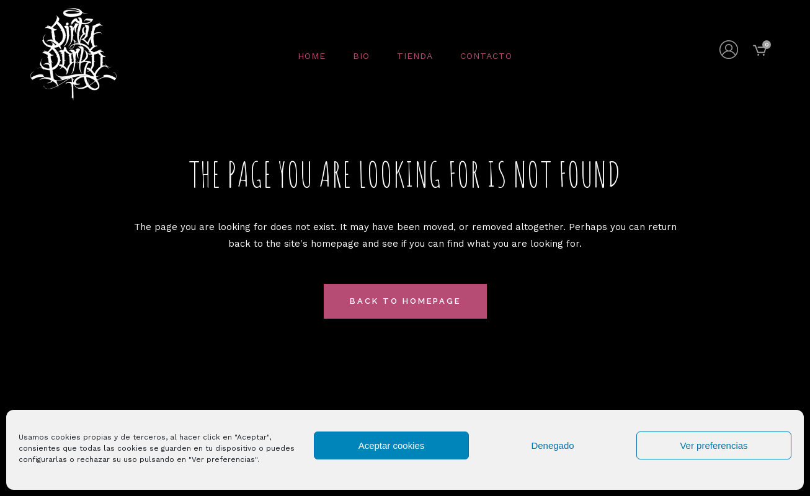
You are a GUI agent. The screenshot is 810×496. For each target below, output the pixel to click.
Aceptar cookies (391, 445)
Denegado (552, 445)
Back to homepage (405, 301)
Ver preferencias (713, 445)
